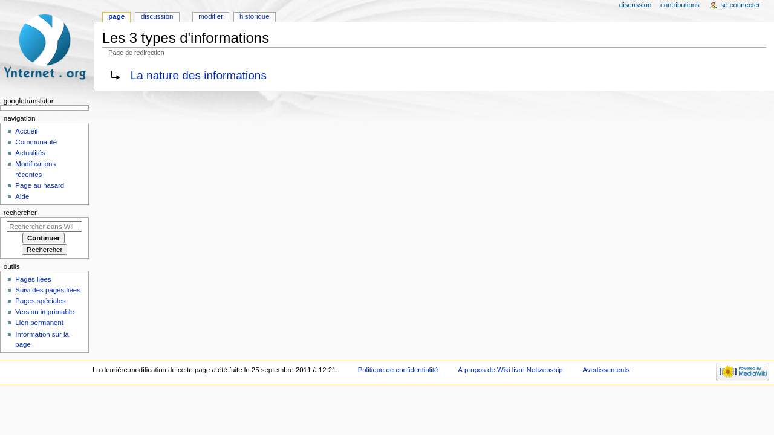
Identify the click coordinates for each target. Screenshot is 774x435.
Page (116, 16)
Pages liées (33, 279)
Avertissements (605, 369)
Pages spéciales (40, 300)
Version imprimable (44, 311)
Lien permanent (39, 322)
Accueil (26, 131)
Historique (254, 16)
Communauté (36, 142)
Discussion (157, 16)
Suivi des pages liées (47, 290)
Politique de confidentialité (398, 369)
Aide (22, 196)
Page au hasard (39, 185)
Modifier (210, 16)
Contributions (680, 4)
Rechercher (20, 212)
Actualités (30, 152)
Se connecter (741, 4)
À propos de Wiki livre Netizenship (510, 369)
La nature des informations (199, 75)
